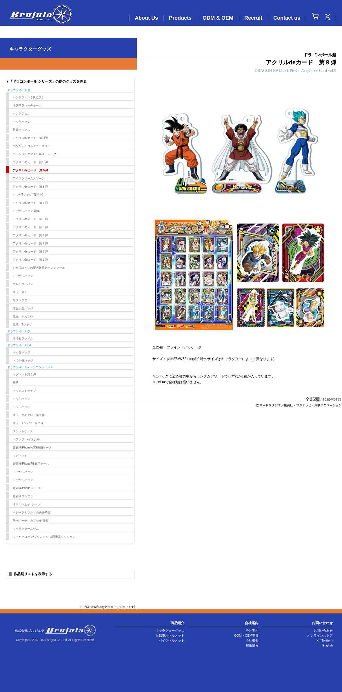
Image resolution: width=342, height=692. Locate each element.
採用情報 (252, 645)
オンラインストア (320, 635)
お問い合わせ (323, 630)
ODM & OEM (218, 18)
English (327, 645)
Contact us (286, 18)
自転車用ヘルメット (170, 635)
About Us (146, 18)
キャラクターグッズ (170, 630)
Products (180, 18)
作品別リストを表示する (33, 574)
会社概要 (252, 640)
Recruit (253, 18)
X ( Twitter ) (324, 640)
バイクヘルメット (171, 640)
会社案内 (252, 630)
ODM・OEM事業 (246, 635)
